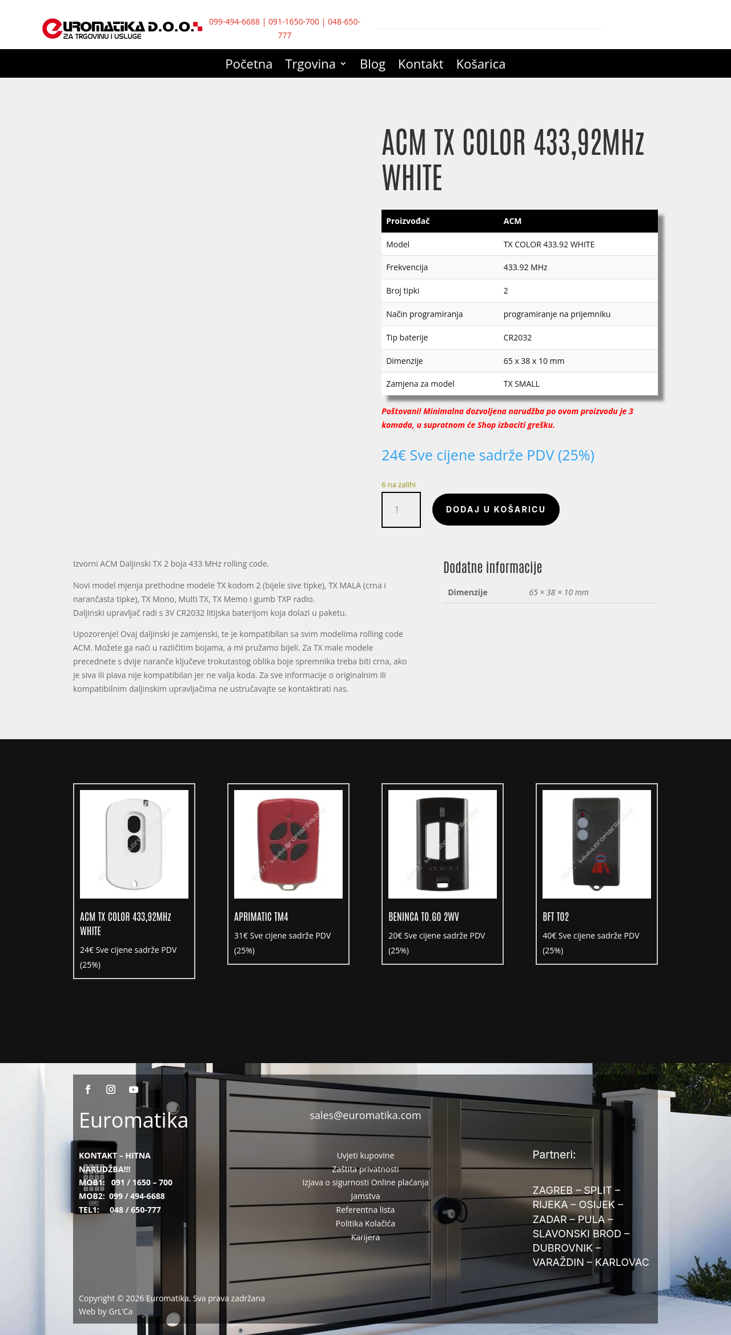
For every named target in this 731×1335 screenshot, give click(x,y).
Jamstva (365, 1195)
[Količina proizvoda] (401, 510)
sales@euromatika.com (365, 1115)
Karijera (365, 1237)
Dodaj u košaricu (496, 509)
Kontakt (421, 65)
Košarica (481, 65)
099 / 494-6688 (137, 1195)
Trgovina (311, 65)
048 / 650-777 (135, 1209)
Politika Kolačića (365, 1223)
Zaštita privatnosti (365, 1169)
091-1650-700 (293, 21)
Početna (249, 65)
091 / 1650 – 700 (141, 1182)
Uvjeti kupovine (366, 1155)
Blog (372, 65)
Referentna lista (365, 1209)
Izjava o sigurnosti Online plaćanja (365, 1182)
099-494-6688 (234, 21)
